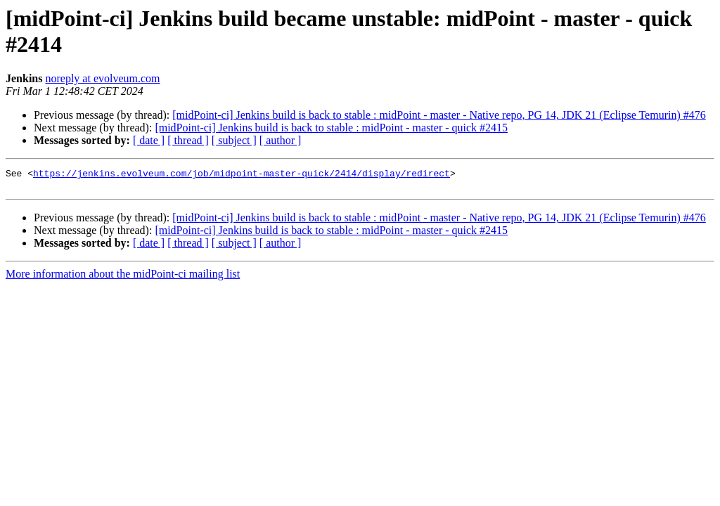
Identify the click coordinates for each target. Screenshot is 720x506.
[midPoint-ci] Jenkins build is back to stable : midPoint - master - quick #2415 (331, 128)
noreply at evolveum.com (102, 78)
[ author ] (280, 140)
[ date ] (149, 140)
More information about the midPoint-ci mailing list (123, 278)
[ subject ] (234, 140)
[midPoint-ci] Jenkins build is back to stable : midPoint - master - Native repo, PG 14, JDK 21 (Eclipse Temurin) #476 (438, 115)
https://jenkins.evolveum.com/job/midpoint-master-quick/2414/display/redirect (241, 175)
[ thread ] (188, 140)
